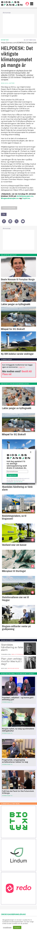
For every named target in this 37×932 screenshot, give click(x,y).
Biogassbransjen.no (10, 198)
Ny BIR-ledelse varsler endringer (17, 354)
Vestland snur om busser (14, 545)
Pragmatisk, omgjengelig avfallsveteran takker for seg (15, 761)
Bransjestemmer (8, 640)
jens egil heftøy (8, 83)
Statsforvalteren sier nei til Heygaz (15, 599)
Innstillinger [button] (7, 927)
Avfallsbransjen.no (24, 196)
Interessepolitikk (9, 208)
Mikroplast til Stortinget (14, 571)
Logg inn (21, 367)
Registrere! (12, 475)
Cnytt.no (26, 198)
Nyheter (4, 40)
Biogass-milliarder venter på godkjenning (16, 628)
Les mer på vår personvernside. (14, 482)
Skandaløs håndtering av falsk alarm (17, 488)
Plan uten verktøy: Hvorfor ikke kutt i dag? (11, 661)
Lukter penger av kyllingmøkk (15, 304)
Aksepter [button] (17, 927)
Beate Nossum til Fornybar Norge (18, 279)
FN (4, 214)
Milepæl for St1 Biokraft (13, 329)
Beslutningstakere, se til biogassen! (14, 517)
